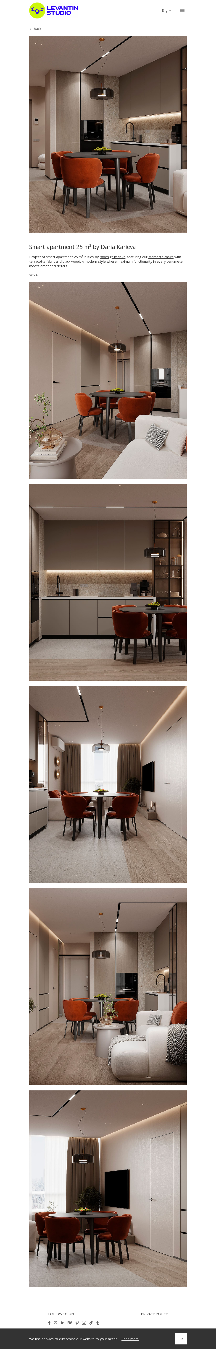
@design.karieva (112, 256)
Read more (130, 1339)
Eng (164, 10)
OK (181, 1338)
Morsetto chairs (161, 256)
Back (37, 28)
